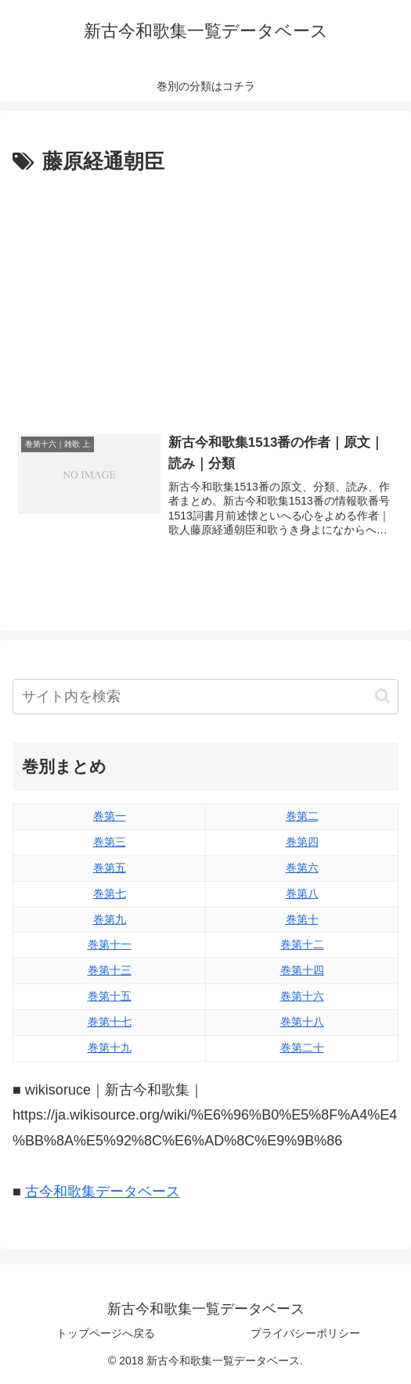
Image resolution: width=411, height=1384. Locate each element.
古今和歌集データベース (102, 1191)
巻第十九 (110, 1048)
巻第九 (109, 919)
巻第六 (302, 867)
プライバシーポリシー (305, 1334)
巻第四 (302, 842)
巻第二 (302, 816)
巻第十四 (302, 971)
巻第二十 (302, 1048)
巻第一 (109, 816)
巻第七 (109, 893)
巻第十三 (110, 971)
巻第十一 (110, 945)
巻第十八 (302, 1022)
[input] (205, 696)
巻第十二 (302, 945)
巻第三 (109, 842)
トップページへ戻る (105, 1334)
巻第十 (302, 919)
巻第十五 (110, 996)
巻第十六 (302, 996)
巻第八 (302, 893)
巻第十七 (110, 1022)
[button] (382, 697)
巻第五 (109, 867)
